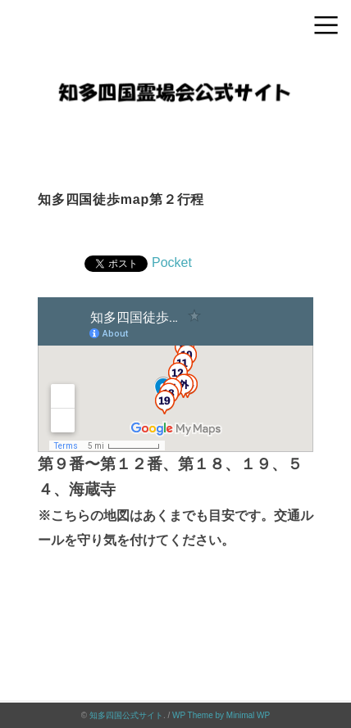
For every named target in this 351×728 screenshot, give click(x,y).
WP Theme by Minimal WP (221, 715)
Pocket (172, 262)
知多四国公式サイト (126, 715)
